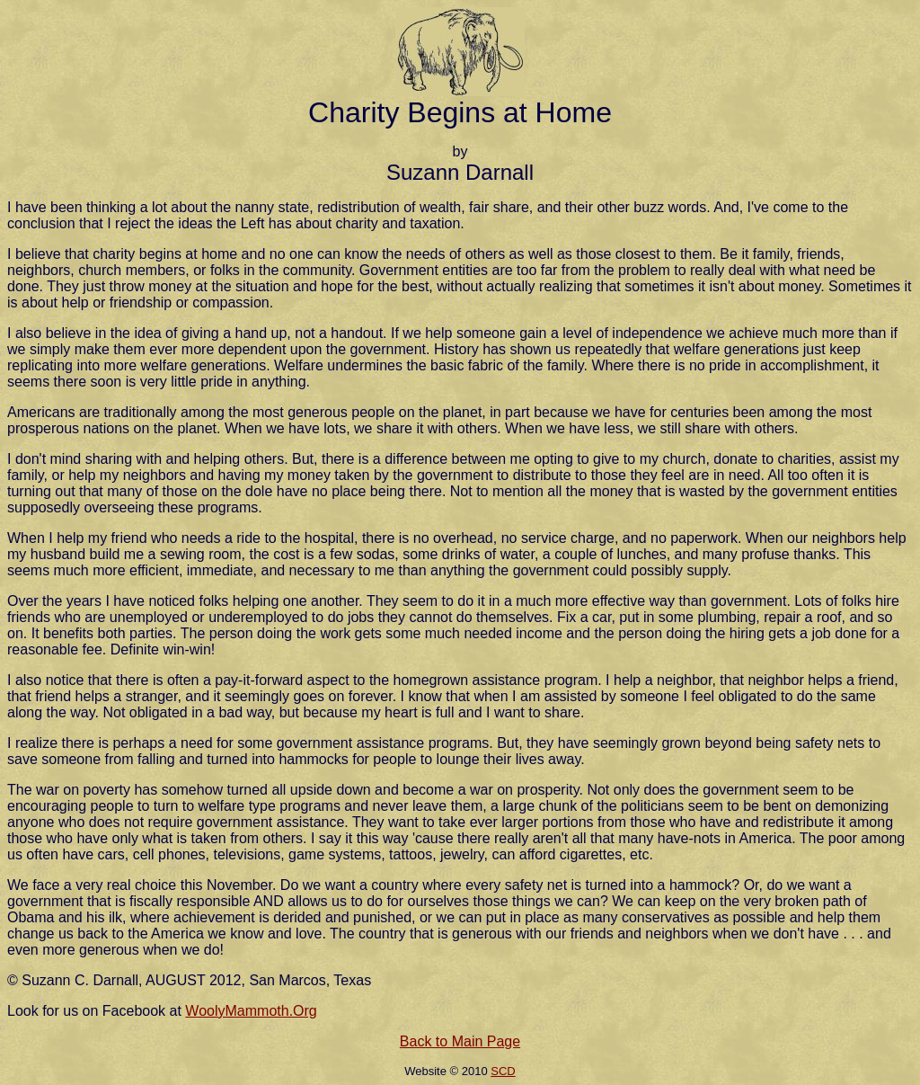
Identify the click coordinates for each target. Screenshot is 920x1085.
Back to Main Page (460, 1041)
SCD (503, 1071)
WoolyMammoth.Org (250, 1010)
